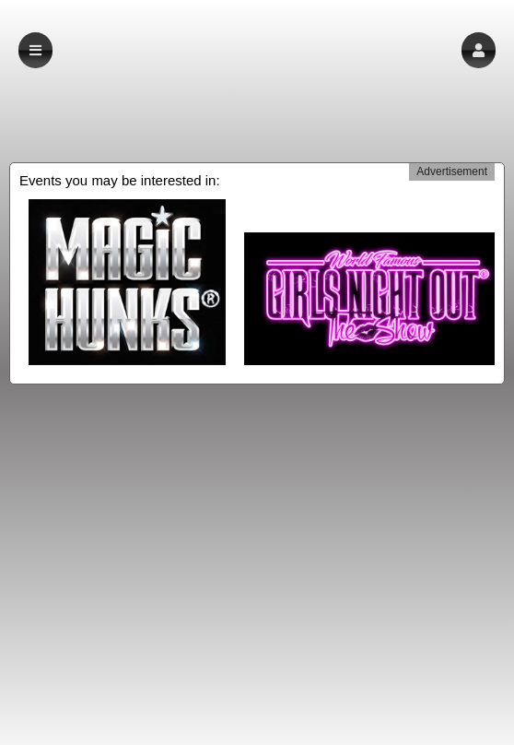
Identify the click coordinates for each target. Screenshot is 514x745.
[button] (478, 50)
